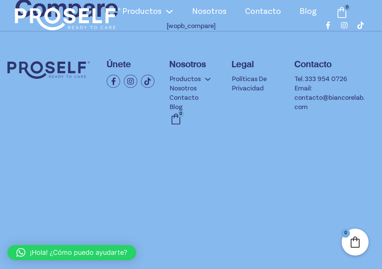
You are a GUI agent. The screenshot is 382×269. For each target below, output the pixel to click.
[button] (71, 252)
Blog (308, 11)
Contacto (263, 11)
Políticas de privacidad (249, 84)
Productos (142, 11)
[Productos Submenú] (169, 11)
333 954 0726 (326, 79)
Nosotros (209, 11)
